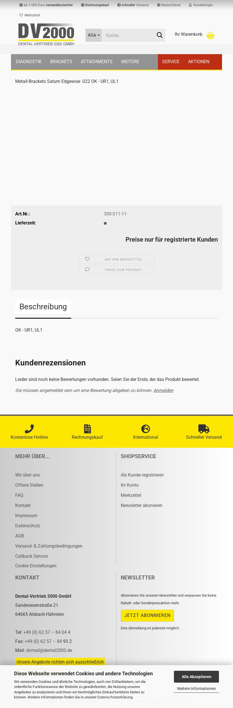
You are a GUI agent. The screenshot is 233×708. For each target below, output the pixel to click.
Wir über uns (27, 475)
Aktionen (198, 61)
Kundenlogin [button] (201, 5)
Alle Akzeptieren (196, 676)
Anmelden (163, 390)
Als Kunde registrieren (142, 475)
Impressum (26, 515)
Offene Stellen (29, 485)
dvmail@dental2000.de (49, 650)
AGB (19, 536)
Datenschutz (27, 525)
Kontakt (23, 505)
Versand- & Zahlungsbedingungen (48, 546)
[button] (169, 5)
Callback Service (31, 556)
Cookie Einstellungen (36, 565)
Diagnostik (29, 61)
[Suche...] (94, 35)
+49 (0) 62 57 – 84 (44, 641)
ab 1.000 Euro (46, 5)
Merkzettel (29, 15)
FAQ (19, 495)
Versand (133, 5)
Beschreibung (43, 306)
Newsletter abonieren (141, 505)
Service (171, 61)
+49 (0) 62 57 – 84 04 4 (46, 632)
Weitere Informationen (196, 688)
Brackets (61, 61)
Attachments (97, 61)
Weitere (130, 61)
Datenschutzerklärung (115, 697)
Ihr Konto (130, 485)
